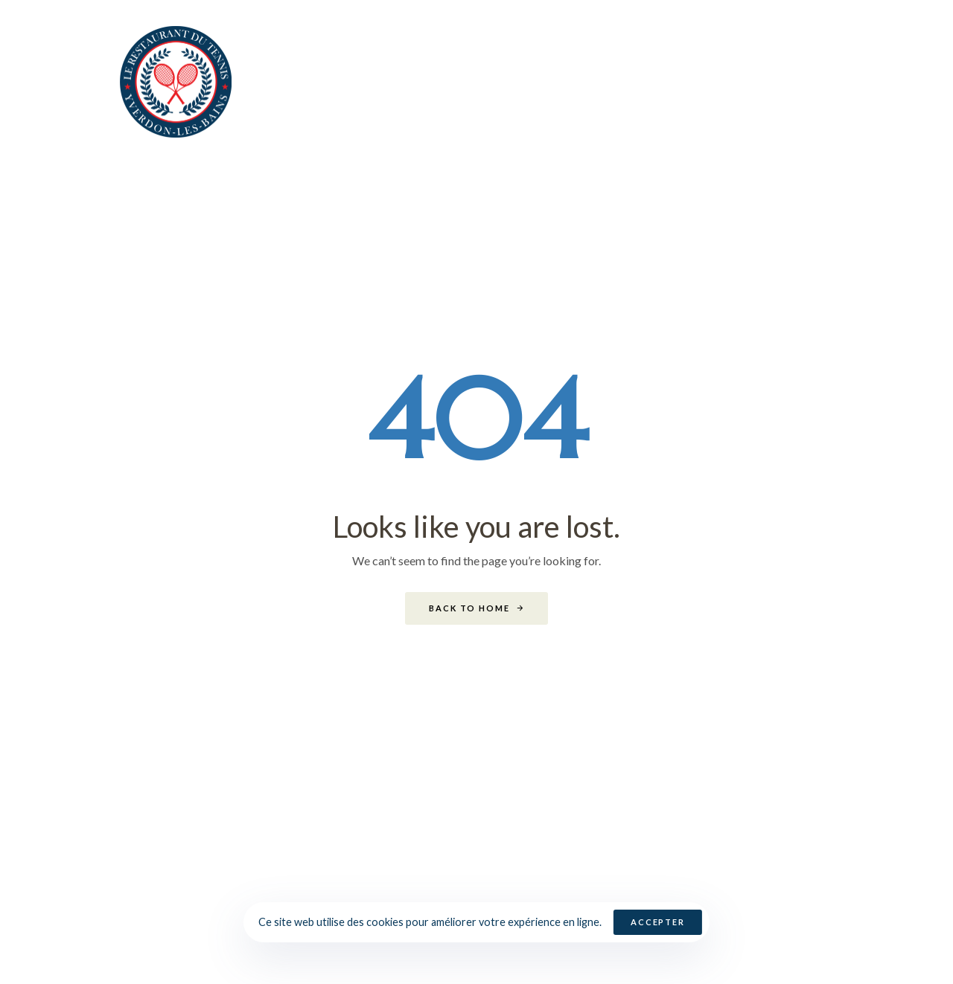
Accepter (658, 922)
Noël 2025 (488, 81)
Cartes (578, 81)
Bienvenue (382, 81)
